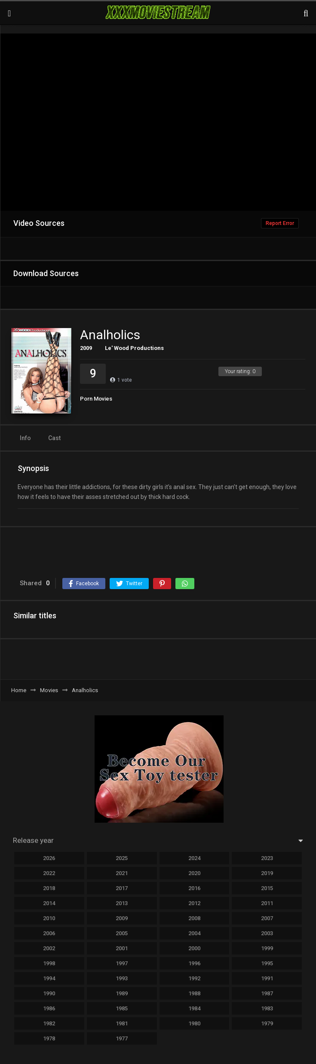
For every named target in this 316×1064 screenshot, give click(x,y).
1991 (267, 978)
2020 (194, 873)
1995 (267, 963)
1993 (122, 978)
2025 (122, 858)
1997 (122, 963)
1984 (194, 1008)
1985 (122, 1008)
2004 (194, 933)
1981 (122, 1023)
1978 (49, 1038)
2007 (267, 918)
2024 (194, 858)
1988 (194, 993)
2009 (86, 348)
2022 (49, 873)
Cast (54, 438)
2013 (122, 903)
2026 (49, 858)
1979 (267, 1023)
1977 (122, 1038)
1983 (267, 1008)
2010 (49, 918)
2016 (194, 888)
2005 (122, 933)
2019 (267, 873)
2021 (122, 873)
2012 (194, 903)
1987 (267, 993)
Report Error (280, 223)
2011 (267, 903)
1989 (122, 993)
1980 (194, 1023)
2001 (122, 948)
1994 (49, 978)
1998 (49, 963)
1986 (49, 1008)
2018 (49, 888)
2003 (267, 933)
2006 (49, 933)
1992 (194, 978)
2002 (49, 948)
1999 (267, 948)
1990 (49, 993)
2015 (267, 888)
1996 (194, 963)
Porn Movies (96, 398)
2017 (122, 888)
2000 (194, 948)
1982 (49, 1023)
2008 (194, 918)
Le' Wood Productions (134, 348)
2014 (49, 903)
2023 (267, 858)
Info (25, 438)
